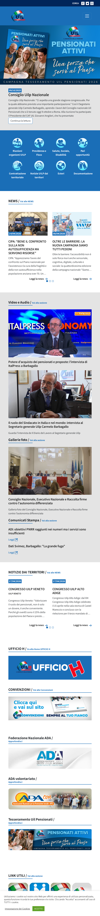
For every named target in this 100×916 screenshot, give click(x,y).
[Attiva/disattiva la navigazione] (87, 16)
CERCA (75, 3)
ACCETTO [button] (38, 908)
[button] (47, 281)
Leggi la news (38, 278)
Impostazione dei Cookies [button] (17, 908)
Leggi (23, 540)
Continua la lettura (21, 120)
